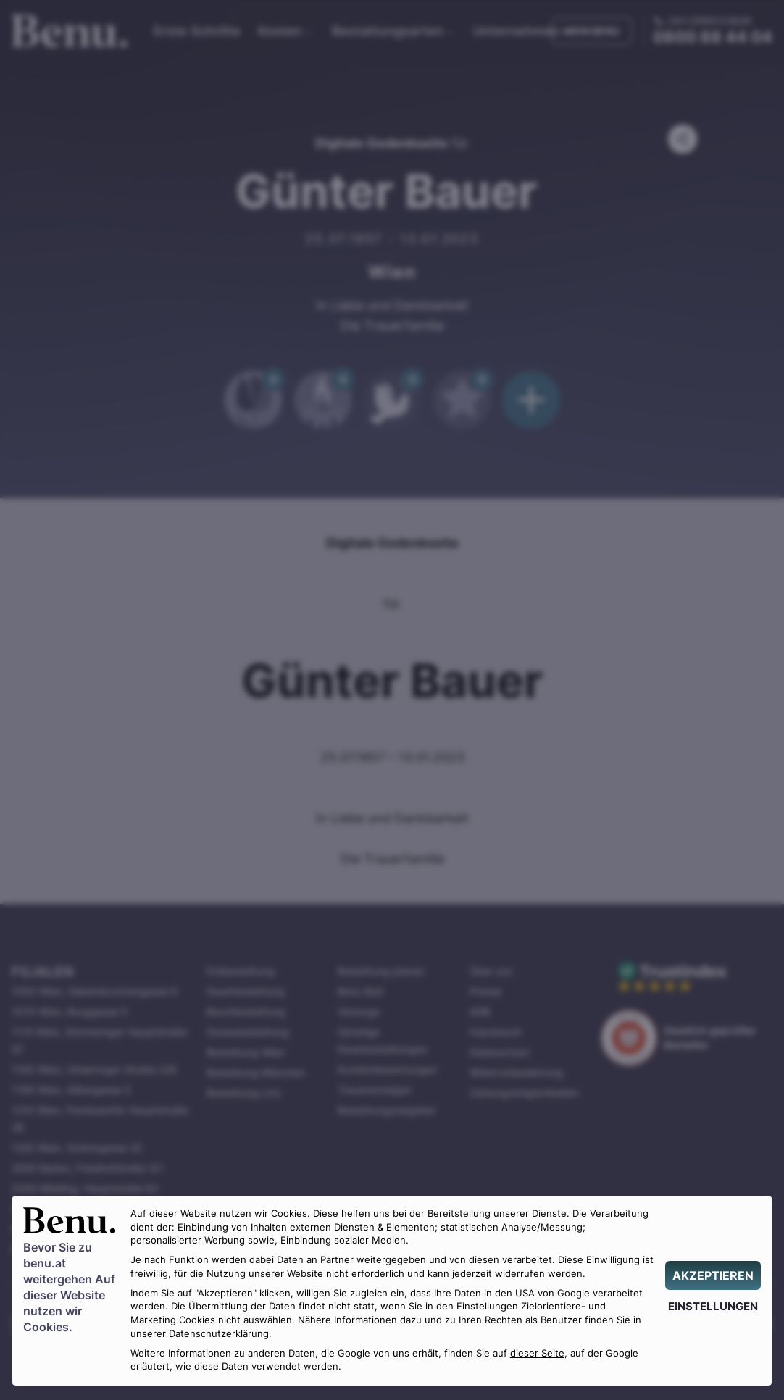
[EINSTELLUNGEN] (713, 1306)
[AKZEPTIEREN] (713, 1275)
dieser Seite (537, 1353)
